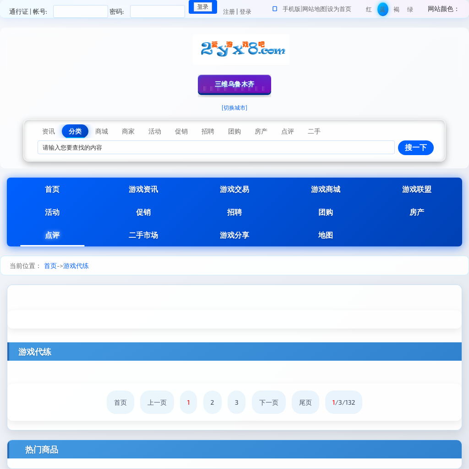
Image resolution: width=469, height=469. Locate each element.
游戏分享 (234, 234)
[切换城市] (234, 107)
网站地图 (314, 8)
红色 (369, 11)
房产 (416, 211)
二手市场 (143, 234)
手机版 (291, 8)
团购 (325, 211)
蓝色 (383, 11)
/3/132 (344, 402)
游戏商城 (325, 188)
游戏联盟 (416, 188)
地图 (325, 234)
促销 (143, 211)
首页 (52, 188)
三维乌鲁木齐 (235, 84)
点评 (52, 234)
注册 (229, 11)
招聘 (234, 211)
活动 (52, 211)
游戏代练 (76, 265)
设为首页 (339, 8)
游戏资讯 (143, 188)
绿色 (410, 11)
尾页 (305, 402)
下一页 (268, 402)
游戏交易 (234, 188)
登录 (245, 11)
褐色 (396, 11)
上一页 (157, 402)
